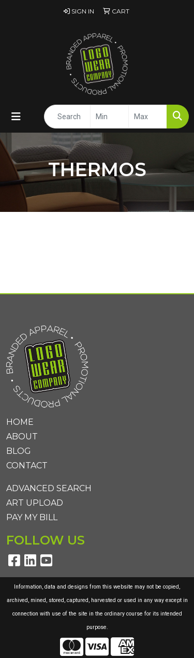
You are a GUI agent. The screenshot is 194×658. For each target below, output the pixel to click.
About (22, 436)
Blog (18, 451)
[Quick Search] (67, 116)
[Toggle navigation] (16, 116)
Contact (27, 465)
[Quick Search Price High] (147, 116)
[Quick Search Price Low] (109, 116)
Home (20, 422)
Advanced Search (49, 488)
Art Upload (34, 503)
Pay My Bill (31, 517)
